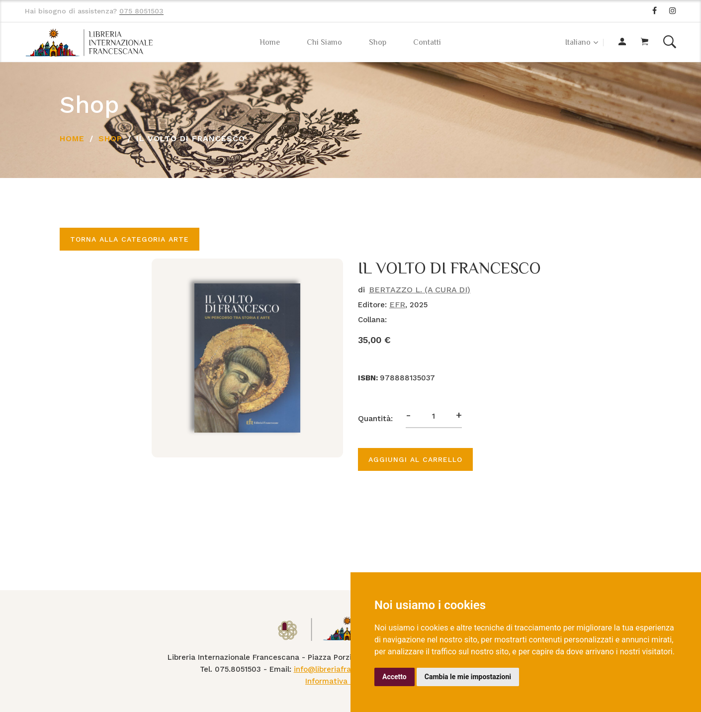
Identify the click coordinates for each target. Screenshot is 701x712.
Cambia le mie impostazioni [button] (468, 677)
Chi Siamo (324, 42)
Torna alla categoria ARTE (129, 239)
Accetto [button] (394, 677)
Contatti (427, 42)
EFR (397, 304)
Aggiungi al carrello (415, 459)
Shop (377, 42)
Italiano (578, 42)
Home (270, 42)
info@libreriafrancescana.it (344, 669)
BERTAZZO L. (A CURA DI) (419, 289)
